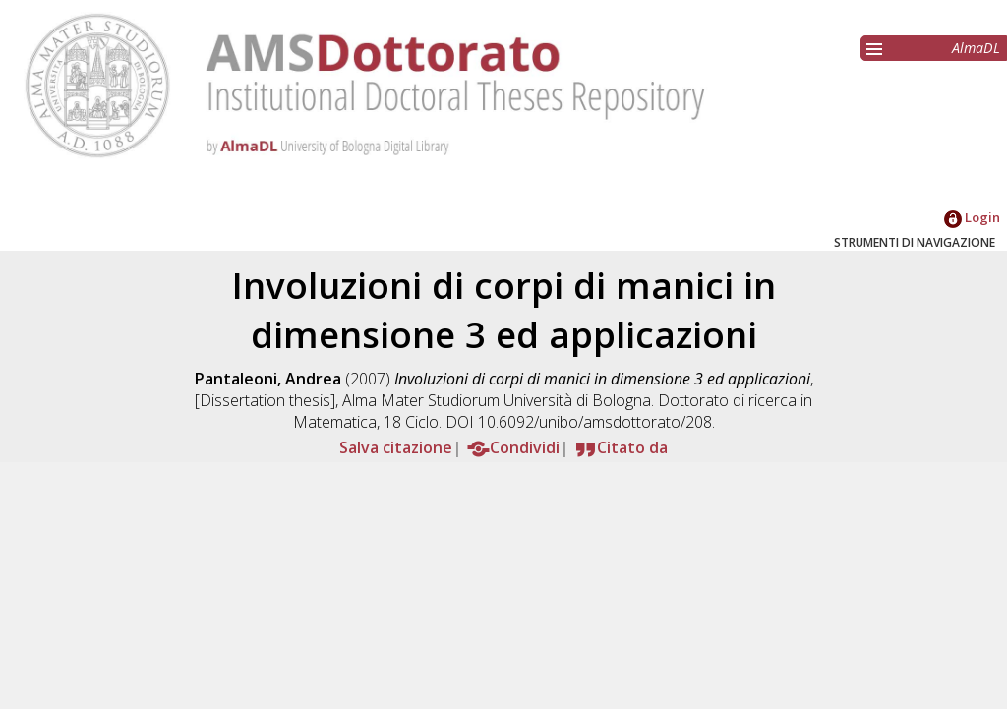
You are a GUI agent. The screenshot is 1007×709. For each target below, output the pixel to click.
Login (972, 217)
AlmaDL (976, 47)
